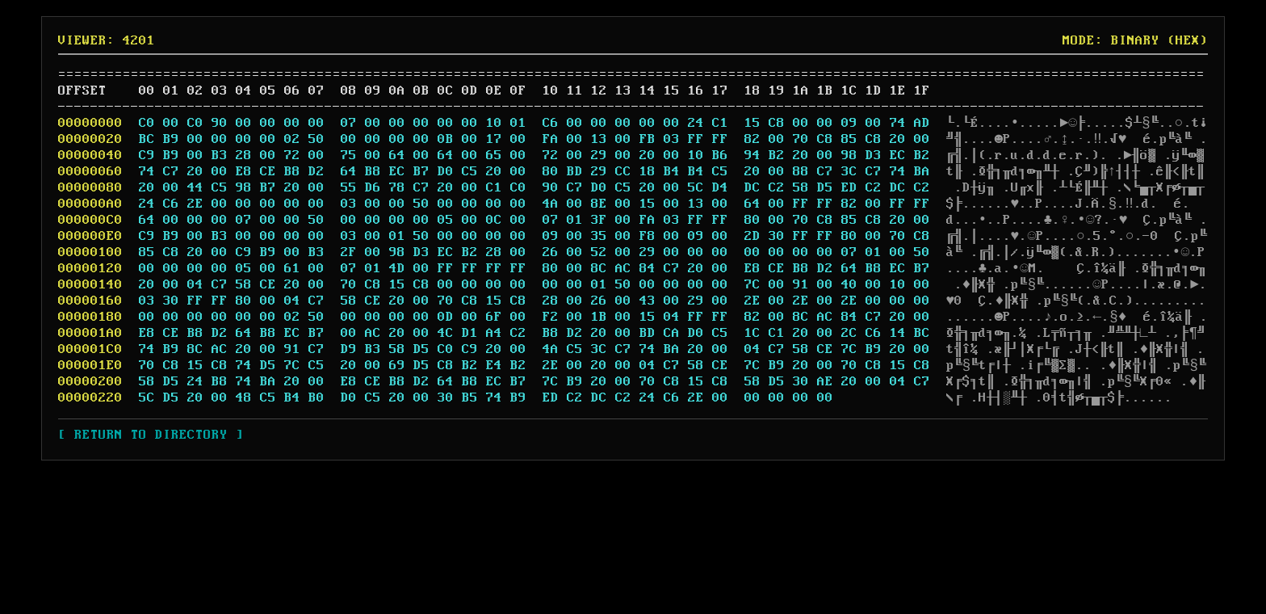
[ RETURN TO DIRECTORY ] (146, 435)
